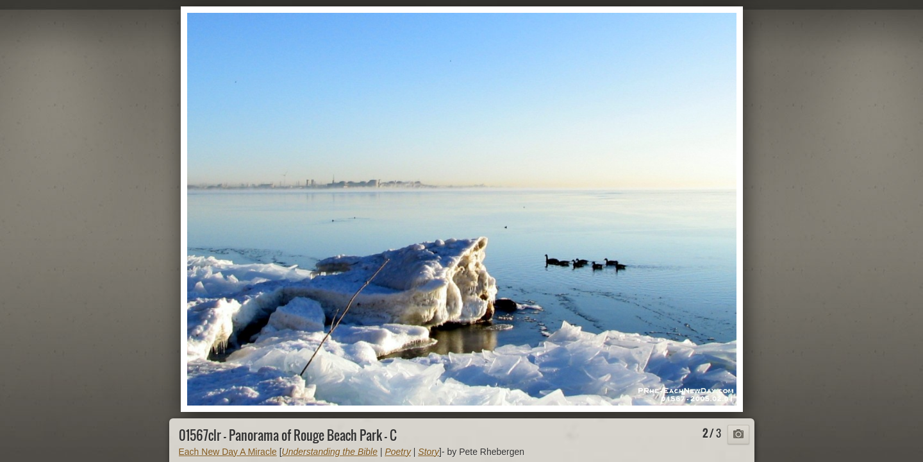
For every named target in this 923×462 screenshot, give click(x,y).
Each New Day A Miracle (228, 452)
